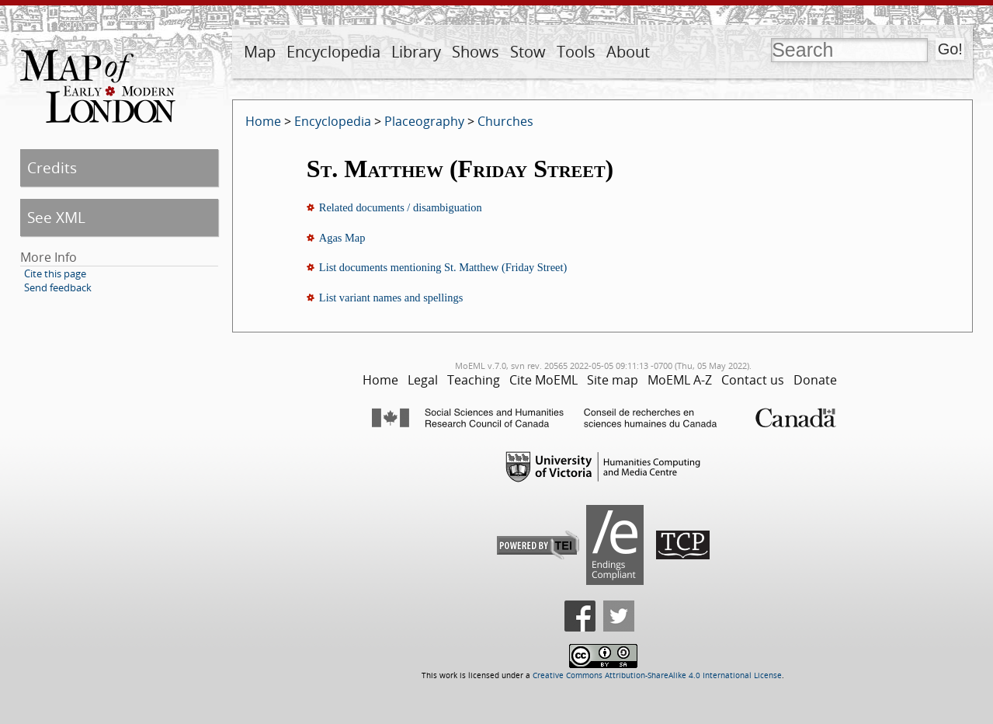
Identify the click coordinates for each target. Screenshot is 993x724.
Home (263, 121)
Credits (52, 167)
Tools (576, 51)
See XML (56, 217)
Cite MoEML (543, 379)
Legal (423, 379)
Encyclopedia (333, 51)
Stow (528, 51)
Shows (475, 51)
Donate (815, 379)
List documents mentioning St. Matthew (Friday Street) (443, 267)
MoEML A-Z (680, 379)
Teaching (473, 379)
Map (260, 51)
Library (416, 51)
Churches (505, 121)
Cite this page (55, 273)
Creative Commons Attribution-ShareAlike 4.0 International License (657, 675)
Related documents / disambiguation (400, 207)
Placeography (424, 121)
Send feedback (58, 287)
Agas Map (342, 237)
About (628, 51)
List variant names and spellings (391, 297)
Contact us (752, 379)
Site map (612, 379)
